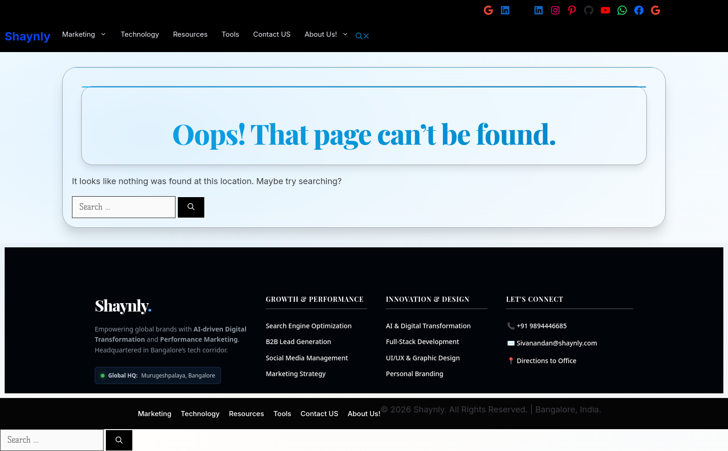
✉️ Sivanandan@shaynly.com (552, 342)
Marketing (88, 34)
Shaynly (28, 36)
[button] (363, 36)
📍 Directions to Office (541, 360)
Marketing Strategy (295, 373)
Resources (190, 34)
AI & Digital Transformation (428, 325)
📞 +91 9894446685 (536, 325)
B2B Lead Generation (298, 341)
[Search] (191, 207)
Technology (140, 34)
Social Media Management (307, 357)
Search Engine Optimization (308, 325)
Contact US (272, 34)
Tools (230, 34)
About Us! (330, 34)
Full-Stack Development (422, 341)
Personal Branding (414, 373)
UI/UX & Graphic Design (423, 357)
